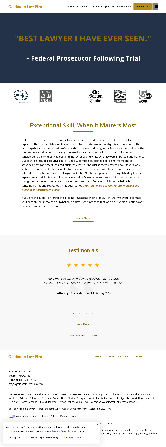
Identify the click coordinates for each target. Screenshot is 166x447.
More (156, 6)
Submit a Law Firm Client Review (83, 335)
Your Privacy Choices (23, 416)
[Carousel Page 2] (80, 313)
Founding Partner (105, 6)
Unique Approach (85, 6)
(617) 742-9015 (27, 380)
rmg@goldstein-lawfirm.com (26, 384)
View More (83, 324)
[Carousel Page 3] (86, 313)
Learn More (83, 217)
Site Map (138, 356)
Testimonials (83, 250)
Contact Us (142, 6)
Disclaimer (109, 356)
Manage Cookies (69, 416)
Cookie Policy (49, 416)
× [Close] (97, 424)
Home (71, 6)
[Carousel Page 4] (92, 313)
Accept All (15, 437)
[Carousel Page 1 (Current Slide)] (73, 313)
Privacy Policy (124, 356)
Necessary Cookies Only (44, 437)
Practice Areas (124, 6)
